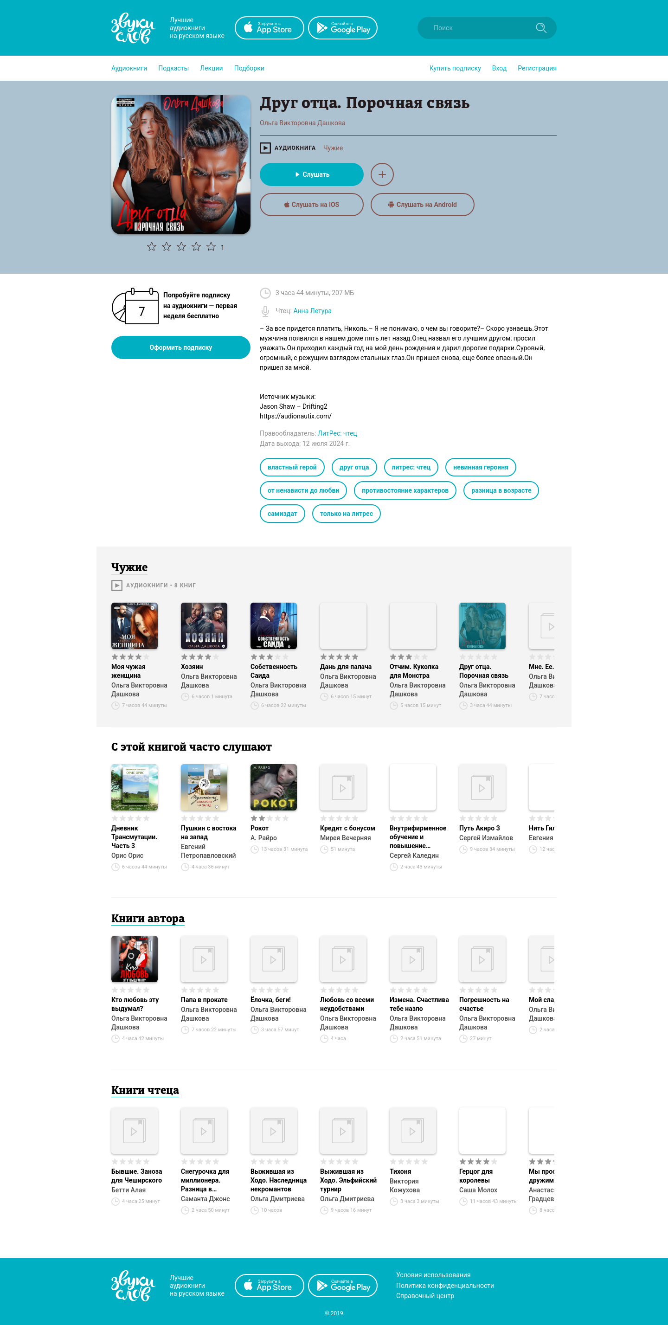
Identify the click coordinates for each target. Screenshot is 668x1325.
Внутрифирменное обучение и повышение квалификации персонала (418, 837)
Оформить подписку (181, 347)
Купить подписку (455, 68)
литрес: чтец (411, 467)
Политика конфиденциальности (445, 1285)
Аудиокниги (129, 68)
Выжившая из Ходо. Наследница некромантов (278, 1180)
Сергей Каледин (414, 855)
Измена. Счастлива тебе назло (419, 1004)
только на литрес (346, 513)
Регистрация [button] (537, 68)
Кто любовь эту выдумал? (135, 1004)
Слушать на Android (422, 204)
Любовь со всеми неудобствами (347, 1004)
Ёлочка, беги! (270, 999)
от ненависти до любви (303, 490)
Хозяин (192, 666)
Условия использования (433, 1275)
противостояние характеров (405, 490)
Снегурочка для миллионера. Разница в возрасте (205, 1181)
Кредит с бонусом (347, 828)
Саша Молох (478, 1190)
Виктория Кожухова (405, 1185)
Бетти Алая (128, 1190)
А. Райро (263, 838)
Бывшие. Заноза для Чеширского (136, 1176)
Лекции (211, 68)
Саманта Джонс (205, 1199)
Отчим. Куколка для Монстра (414, 671)
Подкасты (173, 68)
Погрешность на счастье (484, 1004)
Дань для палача (346, 666)
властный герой (292, 467)
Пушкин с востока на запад (209, 832)
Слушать (311, 174)
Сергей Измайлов (486, 838)
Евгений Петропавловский (208, 851)
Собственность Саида (273, 671)
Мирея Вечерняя (345, 838)
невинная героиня (480, 467)
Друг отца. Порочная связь (483, 671)
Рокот (259, 828)
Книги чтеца (145, 1091)
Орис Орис (127, 855)
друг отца (354, 467)
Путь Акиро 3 (479, 828)
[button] (129, 68)
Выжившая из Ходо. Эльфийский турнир (348, 1180)
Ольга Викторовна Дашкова (139, 690)
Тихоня (400, 1171)
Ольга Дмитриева (277, 1199)
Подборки (249, 68)
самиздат (282, 513)
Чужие (333, 148)
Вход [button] (499, 68)
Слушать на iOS (311, 204)
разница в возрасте (501, 490)
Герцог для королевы (476, 1176)
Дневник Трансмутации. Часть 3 (134, 836)
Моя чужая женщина (128, 671)
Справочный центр (425, 1295)
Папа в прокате (204, 999)
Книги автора (148, 919)
